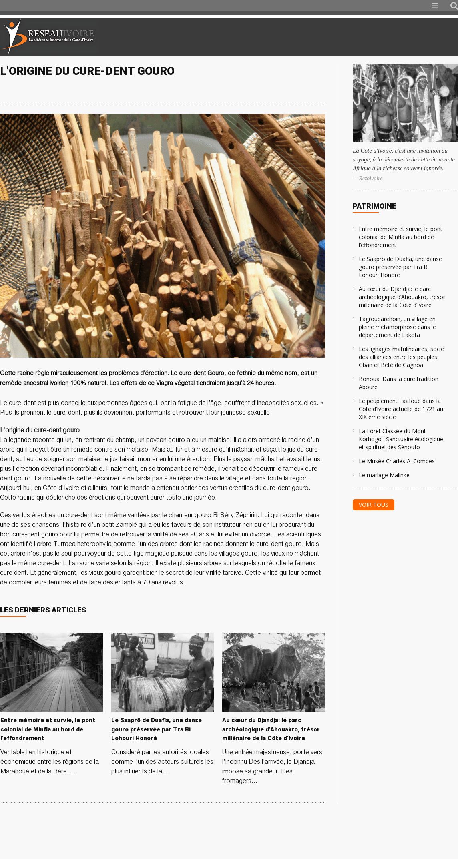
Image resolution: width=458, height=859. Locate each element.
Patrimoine (374, 206)
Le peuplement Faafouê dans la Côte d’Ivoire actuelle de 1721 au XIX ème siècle (401, 409)
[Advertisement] (363, 37)
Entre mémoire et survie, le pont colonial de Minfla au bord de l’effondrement (400, 237)
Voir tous (373, 504)
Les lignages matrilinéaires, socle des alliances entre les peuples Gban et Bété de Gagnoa (401, 357)
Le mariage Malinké (384, 475)
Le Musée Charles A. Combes (397, 461)
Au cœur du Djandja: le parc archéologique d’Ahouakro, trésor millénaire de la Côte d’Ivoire (402, 297)
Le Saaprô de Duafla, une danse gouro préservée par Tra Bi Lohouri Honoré (400, 267)
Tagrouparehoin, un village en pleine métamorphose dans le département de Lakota (397, 327)
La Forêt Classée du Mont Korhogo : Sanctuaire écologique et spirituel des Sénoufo (401, 439)
